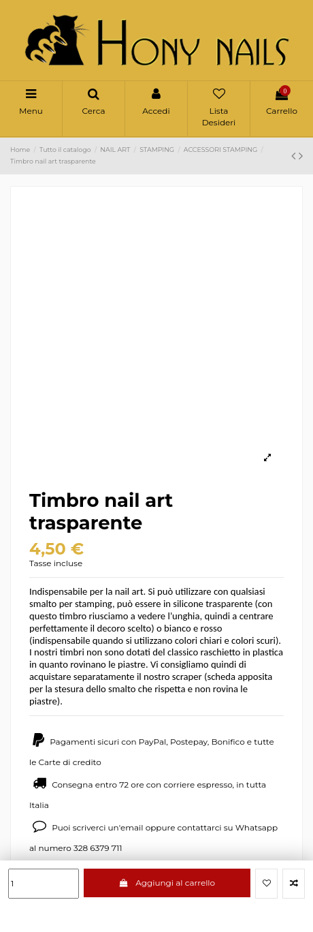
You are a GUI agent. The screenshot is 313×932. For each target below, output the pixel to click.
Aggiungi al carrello (167, 882)
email (132, 827)
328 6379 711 (97, 848)
